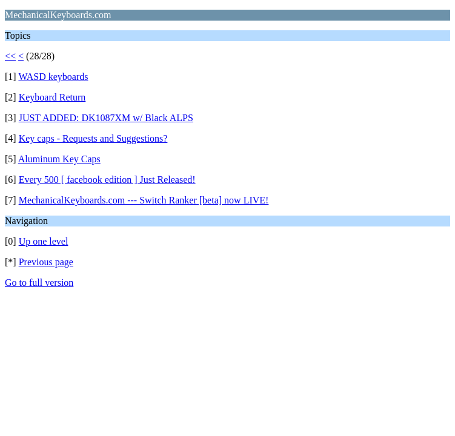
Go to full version (39, 282)
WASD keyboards (53, 76)
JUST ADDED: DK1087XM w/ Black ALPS (106, 118)
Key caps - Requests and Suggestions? (93, 138)
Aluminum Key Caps (59, 159)
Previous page (46, 262)
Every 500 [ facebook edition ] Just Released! (107, 179)
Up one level (43, 241)
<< (10, 56)
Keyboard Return (52, 97)
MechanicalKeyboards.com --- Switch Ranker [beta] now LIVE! (144, 200)
